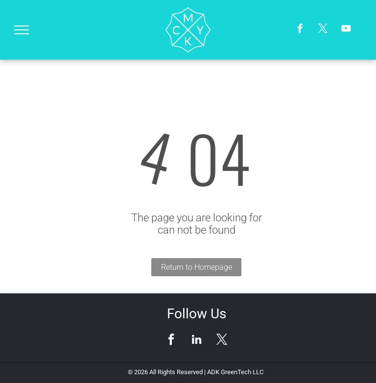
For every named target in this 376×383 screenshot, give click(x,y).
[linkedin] (196, 340)
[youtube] (346, 30)
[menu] (21, 30)
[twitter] (323, 30)
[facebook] (300, 30)
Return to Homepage (196, 267)
